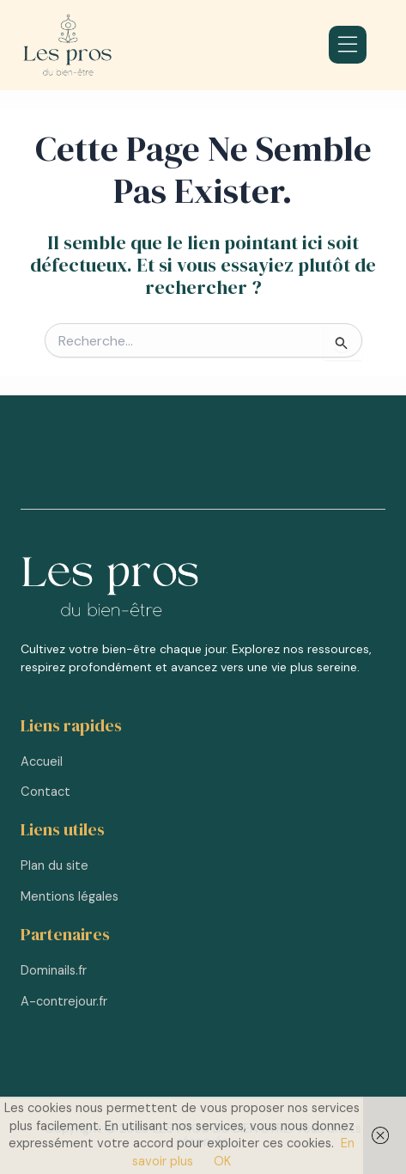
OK (222, 1161)
